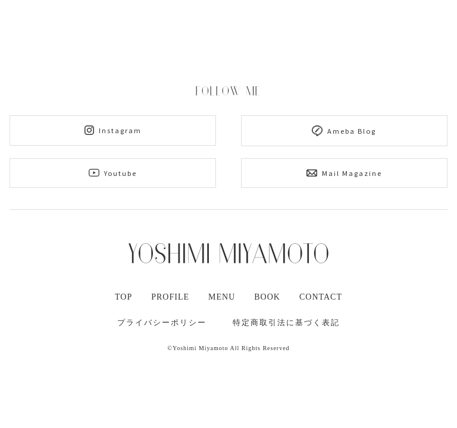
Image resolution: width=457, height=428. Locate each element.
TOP (123, 296)
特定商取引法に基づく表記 (286, 322)
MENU (221, 296)
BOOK (267, 296)
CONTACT (320, 296)
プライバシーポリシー (161, 322)
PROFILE (170, 296)
